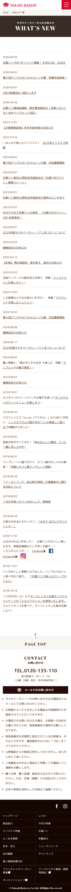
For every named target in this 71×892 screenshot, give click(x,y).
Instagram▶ (10, 556)
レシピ (42, 816)
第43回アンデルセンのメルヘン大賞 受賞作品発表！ (35, 77)
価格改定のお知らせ (15, 247)
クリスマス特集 (11, 831)
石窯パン (43, 831)
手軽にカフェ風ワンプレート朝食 (31, 467)
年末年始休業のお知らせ (28, 127)
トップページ (10, 816)
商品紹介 (8, 823)
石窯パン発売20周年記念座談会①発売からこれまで (34, 197)
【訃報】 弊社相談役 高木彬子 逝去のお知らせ (32, 262)
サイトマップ (45, 853)
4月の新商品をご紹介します (19, 93)
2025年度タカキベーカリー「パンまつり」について (34, 232)
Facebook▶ (39, 551)
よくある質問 (10, 838)
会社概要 (8, 853)
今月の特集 (44, 823)
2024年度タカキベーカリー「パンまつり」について (34, 348)
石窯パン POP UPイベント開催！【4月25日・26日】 (34, 62)
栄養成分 (43, 838)
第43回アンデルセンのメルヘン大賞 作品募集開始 (34, 163)
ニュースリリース (48, 846)
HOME (6, 12)
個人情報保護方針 (13, 861)
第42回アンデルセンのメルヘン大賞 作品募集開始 (34, 317)
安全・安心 (9, 846)
